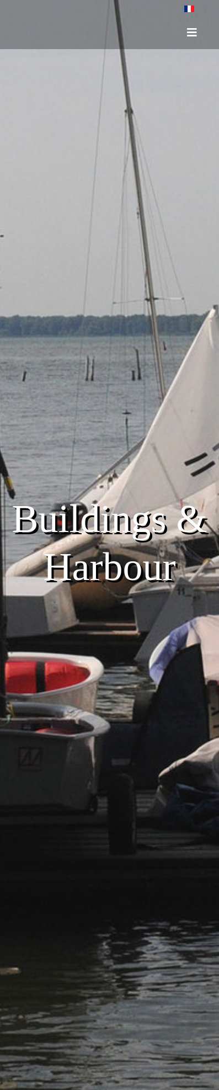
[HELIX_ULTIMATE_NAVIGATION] (192, 32)
